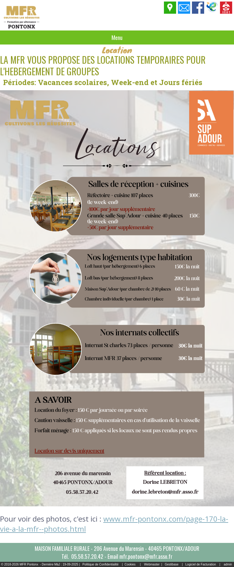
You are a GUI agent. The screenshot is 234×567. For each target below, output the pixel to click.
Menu (117, 37)
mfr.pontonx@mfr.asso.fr (145, 556)
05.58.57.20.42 (87, 556)
